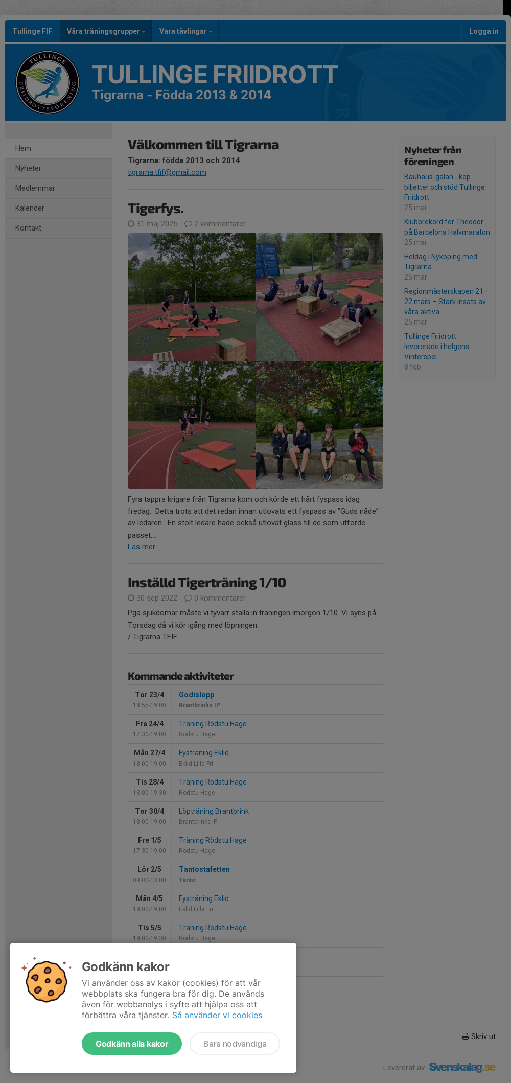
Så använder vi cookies (217, 1015)
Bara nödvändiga (234, 1044)
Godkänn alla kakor (132, 1044)
